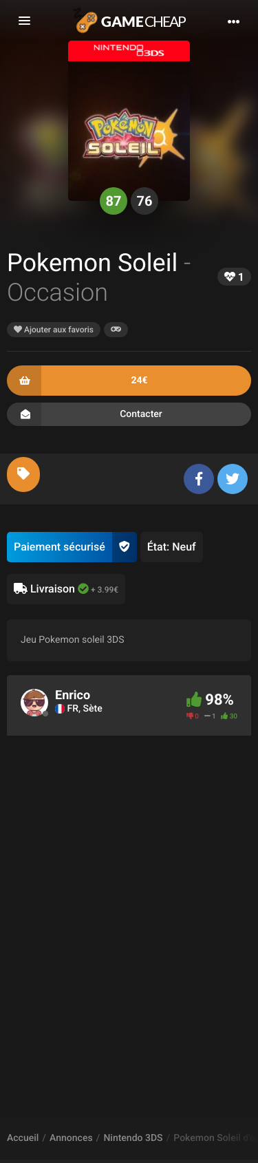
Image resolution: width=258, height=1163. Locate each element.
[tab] (23, 474)
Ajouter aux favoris (54, 329)
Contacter (129, 414)
